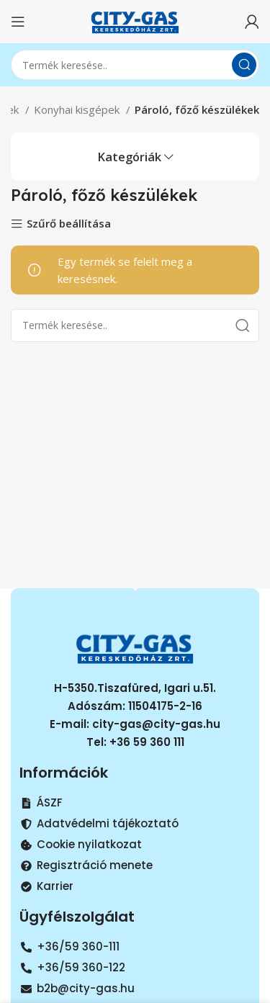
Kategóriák (129, 157)
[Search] (135, 65)
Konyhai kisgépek (78, 109)
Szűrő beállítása (69, 224)
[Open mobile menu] (18, 21)
